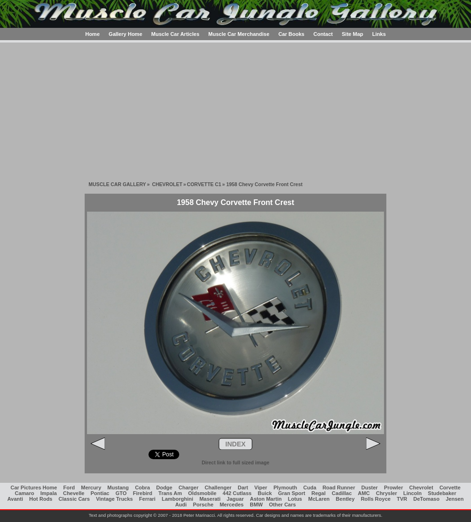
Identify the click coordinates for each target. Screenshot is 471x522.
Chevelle (73, 493)
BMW (256, 504)
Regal (319, 493)
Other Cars (282, 504)
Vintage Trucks (114, 499)
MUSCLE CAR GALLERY (117, 184)
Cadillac (342, 493)
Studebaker (442, 493)
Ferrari (147, 499)
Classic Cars (74, 499)
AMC (364, 493)
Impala (48, 493)
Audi (180, 504)
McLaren (319, 499)
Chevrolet (421, 487)
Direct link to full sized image (235, 462)
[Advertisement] (235, 109)
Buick (265, 493)
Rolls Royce (376, 499)
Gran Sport (291, 493)
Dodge (164, 487)
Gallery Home (125, 34)
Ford (69, 487)
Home (92, 34)
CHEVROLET (167, 184)
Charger (189, 487)
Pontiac (100, 493)
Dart (243, 487)
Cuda (309, 487)
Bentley (345, 499)
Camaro (24, 493)
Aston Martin (265, 499)
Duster (369, 487)
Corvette (450, 487)
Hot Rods (40, 499)
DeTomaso (426, 499)
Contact (323, 34)
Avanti (15, 499)
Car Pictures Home (33, 487)
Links (379, 34)
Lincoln (412, 493)
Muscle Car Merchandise (239, 34)
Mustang (118, 487)
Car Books (292, 34)
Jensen (455, 499)
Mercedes (231, 504)
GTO (121, 493)
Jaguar (235, 499)
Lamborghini (177, 499)
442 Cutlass (237, 493)
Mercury (91, 487)
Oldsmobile (202, 493)
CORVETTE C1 (204, 184)
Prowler (393, 487)
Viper (260, 487)
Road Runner (339, 487)
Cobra (142, 487)
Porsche (203, 504)
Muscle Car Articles (175, 34)
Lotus (295, 499)
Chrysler (386, 493)
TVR (402, 499)
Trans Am (170, 493)
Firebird (142, 493)
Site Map (352, 34)
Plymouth (285, 487)
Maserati (210, 499)
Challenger (218, 487)
